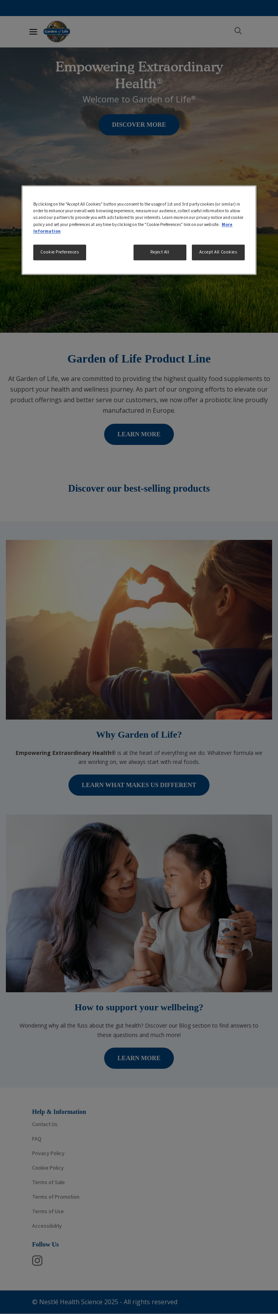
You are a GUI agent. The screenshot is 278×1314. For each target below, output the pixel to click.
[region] (139, 230)
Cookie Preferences (59, 252)
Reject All (160, 252)
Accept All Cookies (218, 252)
